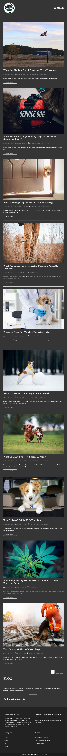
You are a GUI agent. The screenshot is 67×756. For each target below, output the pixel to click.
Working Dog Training (41, 737)
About (6, 740)
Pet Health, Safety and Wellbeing (39, 143)
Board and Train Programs (42, 740)
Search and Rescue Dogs (36, 653)
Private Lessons (39, 743)
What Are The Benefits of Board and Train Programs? (30, 70)
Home (6, 737)
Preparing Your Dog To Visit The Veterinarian (26, 332)
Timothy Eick (9, 74)
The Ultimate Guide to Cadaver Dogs (21, 649)
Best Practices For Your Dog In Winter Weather (27, 393)
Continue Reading (11, 82)
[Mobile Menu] (59, 8)
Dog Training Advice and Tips (37, 74)
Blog (6, 743)
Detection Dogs (33, 272)
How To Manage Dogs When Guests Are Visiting (28, 202)
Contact (7, 746)
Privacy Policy (43, 754)
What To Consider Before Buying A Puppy (24, 457)
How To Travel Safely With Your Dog (22, 520)
